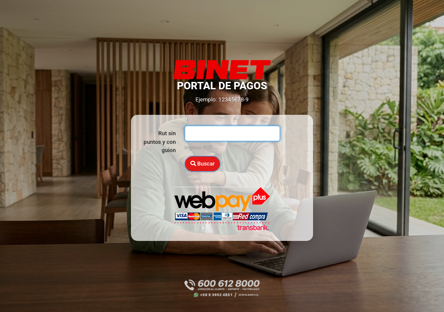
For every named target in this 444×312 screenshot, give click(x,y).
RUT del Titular (159, 149)
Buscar (202, 163)
